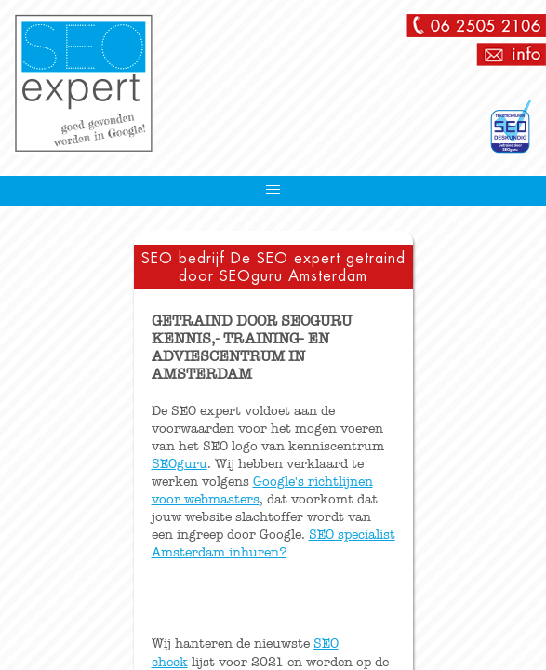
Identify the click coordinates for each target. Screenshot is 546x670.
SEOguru (179, 464)
